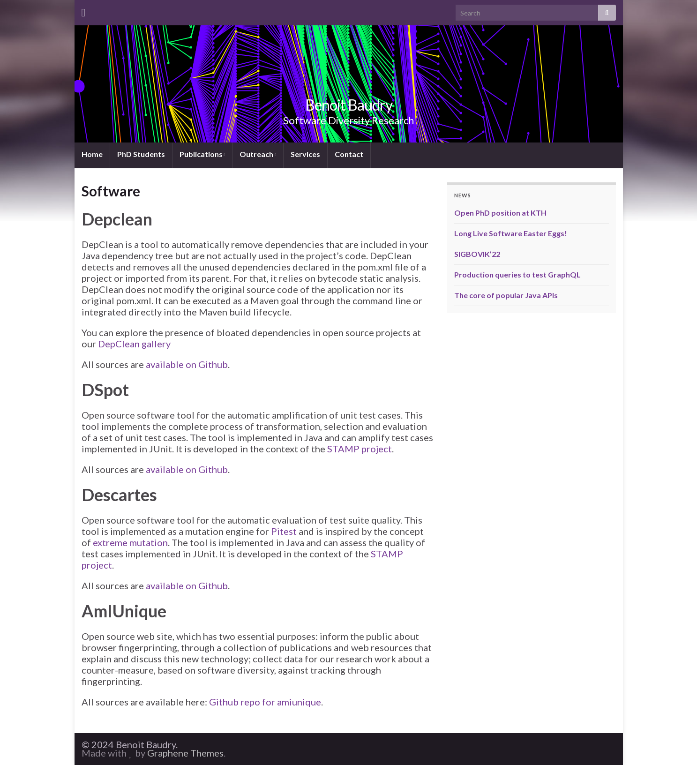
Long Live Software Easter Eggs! (510, 233)
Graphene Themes (185, 752)
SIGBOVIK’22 (477, 253)
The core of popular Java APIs (506, 295)
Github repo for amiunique (265, 701)
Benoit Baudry (348, 105)
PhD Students (141, 154)
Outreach (258, 154)
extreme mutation (130, 542)
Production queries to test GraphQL (517, 274)
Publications (202, 154)
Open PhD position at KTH (500, 212)
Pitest (284, 531)
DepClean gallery (134, 343)
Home (92, 154)
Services (305, 154)
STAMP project (359, 448)
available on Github (187, 364)
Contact (349, 154)
